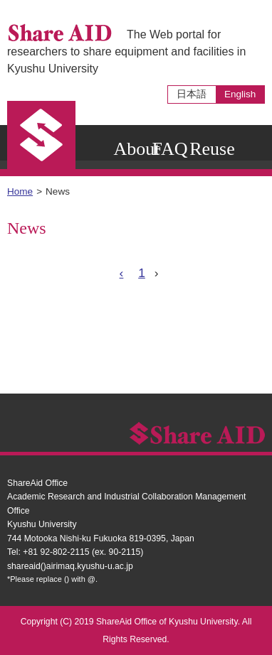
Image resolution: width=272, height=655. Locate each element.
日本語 (191, 94)
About (136, 149)
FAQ (169, 149)
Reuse (212, 149)
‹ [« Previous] (122, 273)
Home (20, 191)
